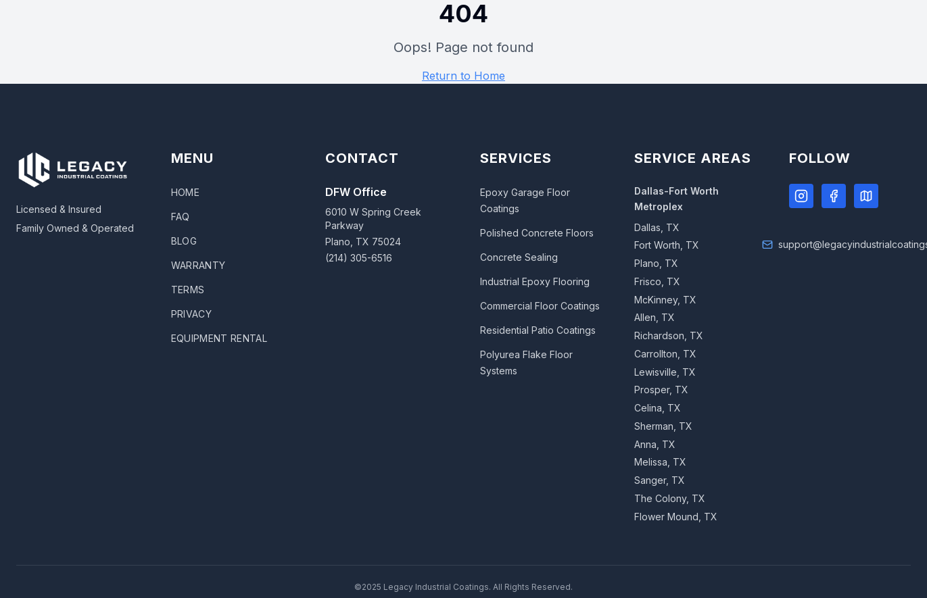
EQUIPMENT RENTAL (219, 338)
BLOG (184, 241)
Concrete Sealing (519, 257)
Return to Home (463, 75)
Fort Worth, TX (666, 245)
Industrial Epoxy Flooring (535, 281)
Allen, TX (654, 317)
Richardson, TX (668, 335)
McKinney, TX (665, 299)
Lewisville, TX (665, 372)
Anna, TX (654, 444)
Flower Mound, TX (675, 516)
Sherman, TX (663, 426)
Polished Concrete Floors (537, 233)
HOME (185, 192)
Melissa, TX (660, 462)
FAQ (180, 216)
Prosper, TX (661, 389)
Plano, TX (656, 263)
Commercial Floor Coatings (540, 306)
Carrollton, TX (665, 353)
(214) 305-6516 (358, 258)
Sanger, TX (659, 480)
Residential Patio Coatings (538, 330)
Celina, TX (657, 408)
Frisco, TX (657, 281)
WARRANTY (198, 265)
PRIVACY (191, 314)
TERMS (188, 289)
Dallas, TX (657, 227)
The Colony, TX (669, 498)
